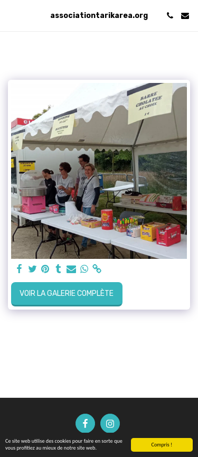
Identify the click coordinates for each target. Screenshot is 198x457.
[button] (12, 15)
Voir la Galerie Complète (67, 293)
